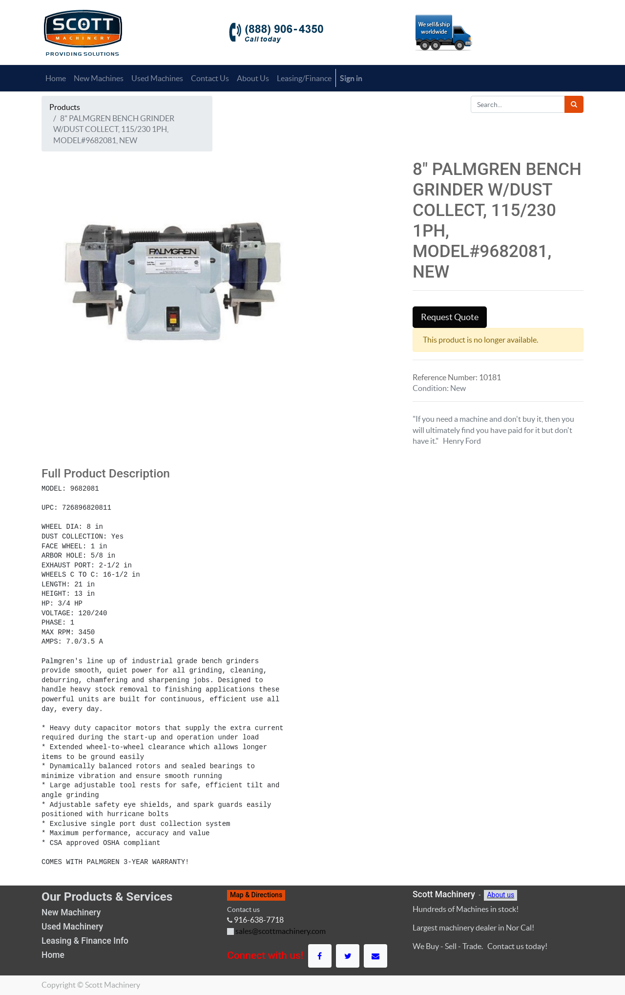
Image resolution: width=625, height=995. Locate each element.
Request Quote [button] (450, 317)
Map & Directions (256, 895)
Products (64, 107)
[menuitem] (56, 78)
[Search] (573, 104)
